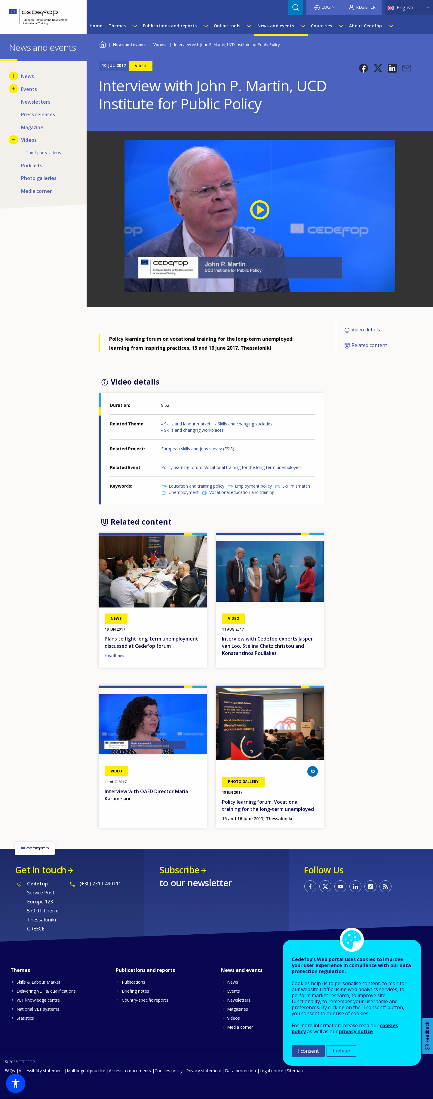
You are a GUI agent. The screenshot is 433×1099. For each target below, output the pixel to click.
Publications (133, 982)
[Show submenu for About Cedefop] (390, 26)
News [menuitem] (27, 76)
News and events (129, 44)
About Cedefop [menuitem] (365, 26)
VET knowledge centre (38, 1000)
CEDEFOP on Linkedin (355, 886)
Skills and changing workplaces (194, 430)
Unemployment (184, 492)
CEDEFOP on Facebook (310, 886)
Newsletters (238, 1000)
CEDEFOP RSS (385, 886)
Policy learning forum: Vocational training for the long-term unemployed (231, 467)
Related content (369, 345)
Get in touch (40, 870)
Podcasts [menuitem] (31, 165)
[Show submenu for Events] (13, 88)
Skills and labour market (187, 424)
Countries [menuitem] (321, 26)
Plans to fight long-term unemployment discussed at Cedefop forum (151, 642)
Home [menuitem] (96, 26)
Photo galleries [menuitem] (39, 178)
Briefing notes (135, 991)
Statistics (25, 1018)
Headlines (114, 655)
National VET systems (38, 1009)
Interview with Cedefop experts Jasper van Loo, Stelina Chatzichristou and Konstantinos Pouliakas (267, 645)
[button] (364, 68)
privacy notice (356, 1031)
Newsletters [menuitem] (36, 102)
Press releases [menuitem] (38, 114)
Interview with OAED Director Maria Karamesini (146, 795)
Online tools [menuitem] (227, 26)
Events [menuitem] (29, 89)
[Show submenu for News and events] (302, 26)
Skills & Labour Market (38, 982)
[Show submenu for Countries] (340, 26)
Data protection (240, 1070)
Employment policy (253, 486)
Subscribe (179, 870)
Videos (159, 44)
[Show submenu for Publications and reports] (205, 26)
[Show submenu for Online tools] (248, 26)
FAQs (10, 1070)
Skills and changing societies (245, 424)
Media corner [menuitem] (36, 191)
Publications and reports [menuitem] (170, 26)
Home (102, 43)
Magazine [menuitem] (32, 127)
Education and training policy (196, 486)
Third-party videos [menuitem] (43, 152)
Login (328, 7)
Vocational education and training (241, 492)
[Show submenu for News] (13, 76)
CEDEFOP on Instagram (370, 886)
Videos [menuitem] (29, 140)
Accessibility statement (41, 1070)
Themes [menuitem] (117, 26)
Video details (366, 329)
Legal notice (271, 1070)
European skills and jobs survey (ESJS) (197, 449)
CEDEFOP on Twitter (325, 886)
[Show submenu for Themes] (134, 26)
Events (233, 991)
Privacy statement (203, 1070)
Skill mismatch (296, 486)
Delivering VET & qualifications (46, 991)
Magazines (237, 1009)
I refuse (341, 1050)
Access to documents (130, 1070)
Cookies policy (169, 1070)
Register (366, 7)
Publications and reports (145, 970)
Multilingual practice (86, 1070)
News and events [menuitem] (275, 26)
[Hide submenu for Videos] (13, 139)
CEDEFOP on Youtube (340, 886)
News (232, 982)
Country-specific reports (145, 1000)
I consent (308, 1051)
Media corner (240, 1027)
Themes (20, 970)
